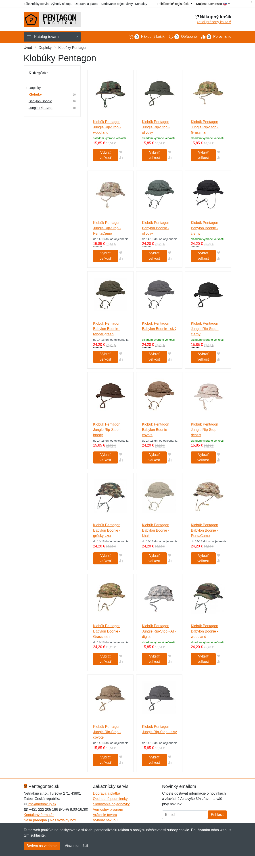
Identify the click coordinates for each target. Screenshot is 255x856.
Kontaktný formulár (39, 815)
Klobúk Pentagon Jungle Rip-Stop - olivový (156, 127)
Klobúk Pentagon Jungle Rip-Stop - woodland (107, 127)
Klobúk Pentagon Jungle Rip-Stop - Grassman (205, 127)
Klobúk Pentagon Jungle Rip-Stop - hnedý (107, 429)
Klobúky (35, 94)
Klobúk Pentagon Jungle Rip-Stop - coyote (107, 732)
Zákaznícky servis (36, 4)
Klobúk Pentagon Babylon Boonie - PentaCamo (204, 530)
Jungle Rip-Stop (40, 108)
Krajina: (213, 4)
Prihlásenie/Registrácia (174, 3)
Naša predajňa (35, 820)
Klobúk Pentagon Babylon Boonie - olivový (155, 228)
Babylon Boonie (40, 101)
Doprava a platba (86, 4)
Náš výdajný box (63, 820)
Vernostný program (108, 809)
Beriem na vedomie (42, 846)
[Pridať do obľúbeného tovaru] (120, 152)
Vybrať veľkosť (105, 155)
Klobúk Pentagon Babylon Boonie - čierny (204, 228)
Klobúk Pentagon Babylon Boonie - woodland (204, 631)
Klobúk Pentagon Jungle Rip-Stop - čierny (205, 329)
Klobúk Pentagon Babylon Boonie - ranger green (106, 329)
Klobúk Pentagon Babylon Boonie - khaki (155, 530)
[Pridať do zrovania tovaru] (120, 157)
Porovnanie (214, 36)
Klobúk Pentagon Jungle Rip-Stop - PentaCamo (107, 228)
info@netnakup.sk (41, 804)
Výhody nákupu (61, 4)
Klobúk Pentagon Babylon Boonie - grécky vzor (106, 530)
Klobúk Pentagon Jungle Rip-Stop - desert (205, 429)
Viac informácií (76, 846)
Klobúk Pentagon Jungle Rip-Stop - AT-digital (159, 631)
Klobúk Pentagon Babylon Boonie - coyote (155, 429)
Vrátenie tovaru (105, 815)
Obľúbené (181, 36)
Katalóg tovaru (52, 37)
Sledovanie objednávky (116, 4)
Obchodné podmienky (110, 799)
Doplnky (45, 48)
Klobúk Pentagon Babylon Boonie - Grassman (106, 631)
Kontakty (141, 4)
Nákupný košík (145, 36)
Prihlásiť (217, 814)
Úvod (28, 48)
